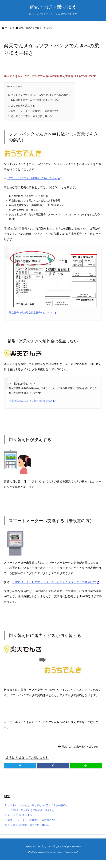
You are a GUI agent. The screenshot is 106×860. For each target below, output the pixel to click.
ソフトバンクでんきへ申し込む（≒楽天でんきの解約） (39, 95)
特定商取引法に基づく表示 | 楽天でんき (30, 400)
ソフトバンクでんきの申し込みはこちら (32, 178)
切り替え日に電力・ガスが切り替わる (30, 116)
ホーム (8, 28)
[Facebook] (53, 765)
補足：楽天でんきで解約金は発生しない (35, 99)
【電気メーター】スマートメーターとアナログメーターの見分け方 (54, 582)
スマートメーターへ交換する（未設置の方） (33, 111)
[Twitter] (20, 765)
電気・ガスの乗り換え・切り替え (36, 28)
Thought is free (71, 852)
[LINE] (86, 765)
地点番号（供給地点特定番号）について (31, 312)
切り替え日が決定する (21, 105)
